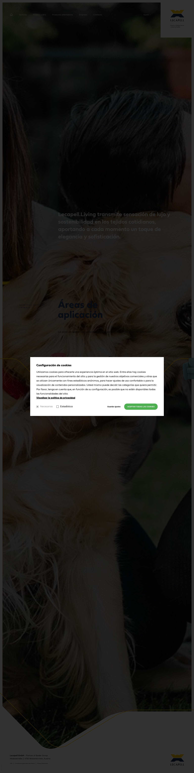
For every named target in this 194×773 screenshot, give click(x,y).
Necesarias (46, 406)
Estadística (66, 406)
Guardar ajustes (114, 407)
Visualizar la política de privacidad (55, 398)
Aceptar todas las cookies (141, 407)
